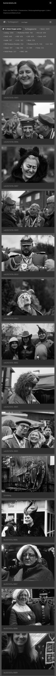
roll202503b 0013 (11, 318)
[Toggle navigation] (50, 2)
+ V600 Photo (9, 52)
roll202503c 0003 (11, 407)
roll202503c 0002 (11, 363)
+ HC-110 (41, 33)
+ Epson (44, 29)
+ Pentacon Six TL (34, 44)
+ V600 (7, 36)
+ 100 (30, 36)
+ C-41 (19, 40)
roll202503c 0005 (11, 451)
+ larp (19, 48)
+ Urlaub (7, 48)
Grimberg (7, 495)
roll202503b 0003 (11, 98)
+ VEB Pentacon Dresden (13, 44)
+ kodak (7, 40)
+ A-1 (49, 44)
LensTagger (24, 22)
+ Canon (41, 36)
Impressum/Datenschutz (12, 13)
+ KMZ (23, 52)
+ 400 (19, 36)
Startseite (4, 21)
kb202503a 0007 (11, 584)
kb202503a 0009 (11, 673)
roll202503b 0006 (11, 142)
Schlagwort (13, 22)
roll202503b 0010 (11, 274)
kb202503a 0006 (11, 540)
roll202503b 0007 (11, 186)
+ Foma (39, 48)
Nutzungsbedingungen (37, 10)
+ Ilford (30, 40)
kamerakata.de (9, 3)
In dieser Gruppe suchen (12, 29)
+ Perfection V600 (25, 33)
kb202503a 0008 (11, 628)
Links (48, 10)
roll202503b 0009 (11, 230)
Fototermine (23, 10)
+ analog (8, 33)
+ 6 (29, 48)
